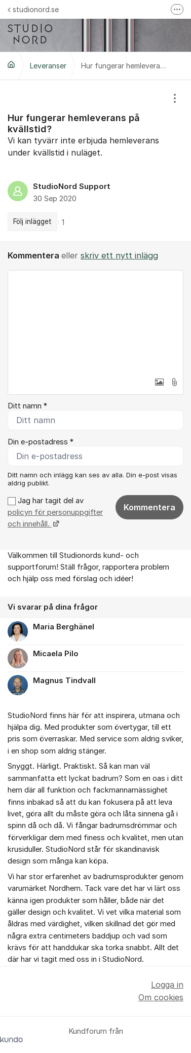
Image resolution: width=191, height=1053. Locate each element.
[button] (159, 382)
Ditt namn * (27, 405)
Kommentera (149, 507)
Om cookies (160, 997)
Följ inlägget (32, 221)
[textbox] (95, 321)
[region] (95, 160)
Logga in (167, 985)
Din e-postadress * (40, 441)
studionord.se (33, 9)
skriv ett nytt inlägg (119, 255)
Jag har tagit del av (55, 512)
